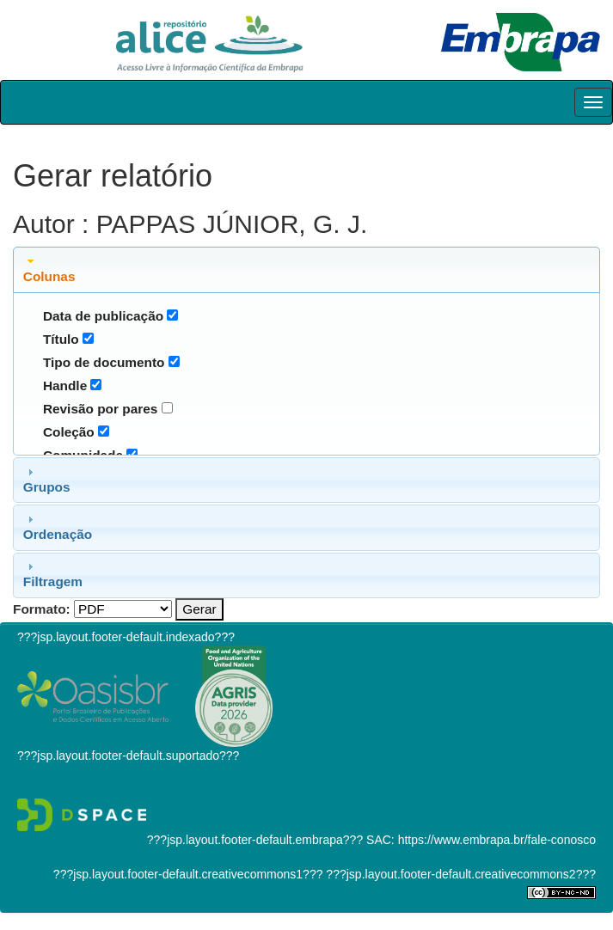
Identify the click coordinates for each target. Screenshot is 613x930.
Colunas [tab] (49, 269)
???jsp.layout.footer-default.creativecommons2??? (459, 874)
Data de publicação (103, 316)
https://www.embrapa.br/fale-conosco (497, 840)
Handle (65, 385)
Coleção (69, 432)
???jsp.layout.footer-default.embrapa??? (255, 840)
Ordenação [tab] (57, 526)
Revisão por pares (100, 408)
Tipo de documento (104, 362)
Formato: (41, 609)
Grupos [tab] (46, 479)
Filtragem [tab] (53, 574)
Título (61, 339)
